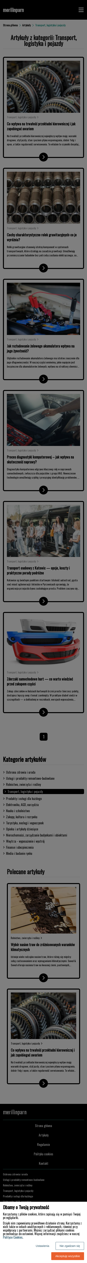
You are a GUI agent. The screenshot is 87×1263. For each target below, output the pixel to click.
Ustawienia (42, 1245)
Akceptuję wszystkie (67, 1256)
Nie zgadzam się (70, 1245)
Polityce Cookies (13, 1237)
